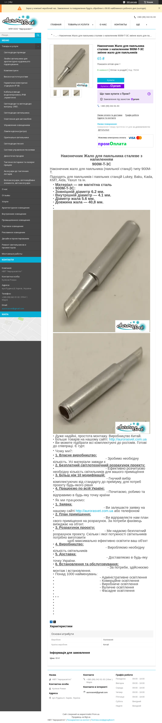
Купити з (111, 86)
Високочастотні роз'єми (16, 76)
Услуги (5, 201)
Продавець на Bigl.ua (81, 717)
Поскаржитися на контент (78, 720)
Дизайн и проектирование (15, 238)
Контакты (120, 24)
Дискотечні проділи (14, 155)
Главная (56, 24)
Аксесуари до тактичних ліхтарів (16, 172)
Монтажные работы (12, 253)
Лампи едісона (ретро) (15, 131)
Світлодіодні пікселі (14, 143)
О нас (4, 189)
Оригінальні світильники (16, 137)
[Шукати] (38, 35)
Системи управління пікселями (19, 149)
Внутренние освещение (14, 213)
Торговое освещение (12, 226)
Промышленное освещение (16, 220)
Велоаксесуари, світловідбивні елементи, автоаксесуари (19, 181)
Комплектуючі (11, 70)
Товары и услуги (10, 46)
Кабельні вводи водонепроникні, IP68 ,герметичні (15, 94)
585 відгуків (132, 2)
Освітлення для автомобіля (17, 118)
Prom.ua (95, 714)
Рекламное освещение (13, 232)
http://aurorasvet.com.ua (128, 439)
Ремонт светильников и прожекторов (14, 246)
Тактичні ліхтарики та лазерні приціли (19, 163)
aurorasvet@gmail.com (13, 308)
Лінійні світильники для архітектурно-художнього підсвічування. (17, 61)
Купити (110, 80)
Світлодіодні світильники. (17, 112)
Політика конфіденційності (102, 720)
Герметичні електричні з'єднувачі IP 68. (15, 84)
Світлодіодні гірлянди (14, 52)
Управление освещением (17, 125)
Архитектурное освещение (16, 207)
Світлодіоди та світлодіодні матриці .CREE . (17, 105)
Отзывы (6, 195)
